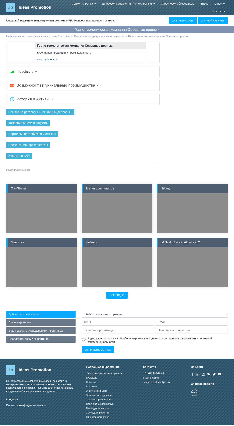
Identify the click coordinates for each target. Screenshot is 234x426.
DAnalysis (91, 378)
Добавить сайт (182, 20)
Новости (91, 383)
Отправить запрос (98, 350)
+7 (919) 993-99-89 (153, 374)
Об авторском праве (97, 418)
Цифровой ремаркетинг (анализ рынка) (127, 3)
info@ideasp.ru (151, 378)
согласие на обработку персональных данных (132, 339)
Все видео (117, 296)
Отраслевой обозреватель (177, 3)
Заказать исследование (99, 396)
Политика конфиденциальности (26, 406)
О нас (218, 3)
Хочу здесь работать (97, 413)
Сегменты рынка (83, 3)
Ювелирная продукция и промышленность (64, 52)
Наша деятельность (97, 409)
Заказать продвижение (99, 400)
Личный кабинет (212, 20)
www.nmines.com (47, 59)
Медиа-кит (13, 400)
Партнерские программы (100, 405)
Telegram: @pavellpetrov (156, 383)
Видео (204, 3)
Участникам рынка (96, 391)
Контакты (219, 11)
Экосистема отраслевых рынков (104, 374)
